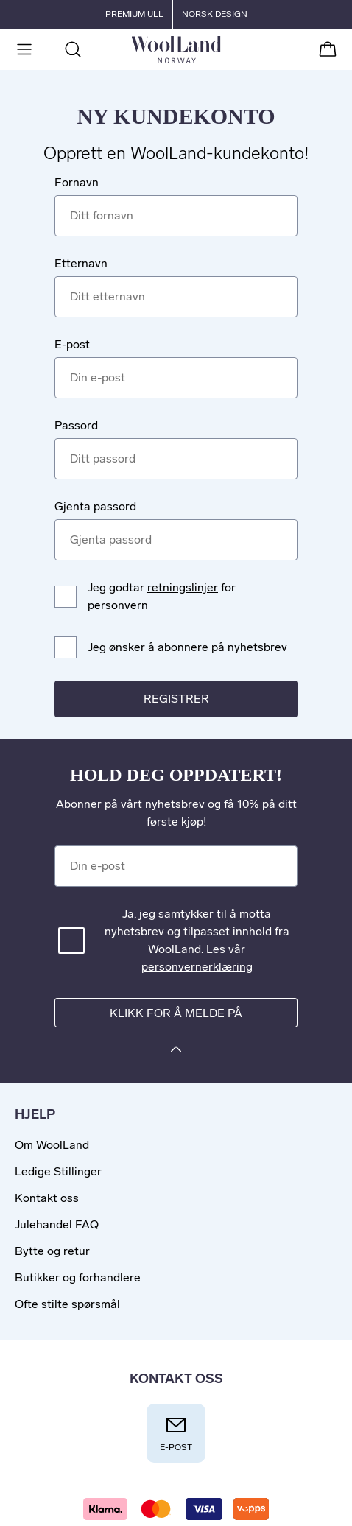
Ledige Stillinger (58, 1171)
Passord (76, 425)
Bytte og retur (52, 1251)
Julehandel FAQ (57, 1224)
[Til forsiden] (220, 49)
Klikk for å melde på (176, 1013)
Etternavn (81, 263)
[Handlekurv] (327, 49)
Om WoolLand (52, 1145)
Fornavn (76, 182)
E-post (72, 344)
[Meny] (24, 49)
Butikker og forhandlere (78, 1277)
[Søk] (73, 49)
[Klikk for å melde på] (176, 1051)
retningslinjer (182, 587)
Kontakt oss (47, 1198)
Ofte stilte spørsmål (67, 1304)
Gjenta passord (95, 506)
